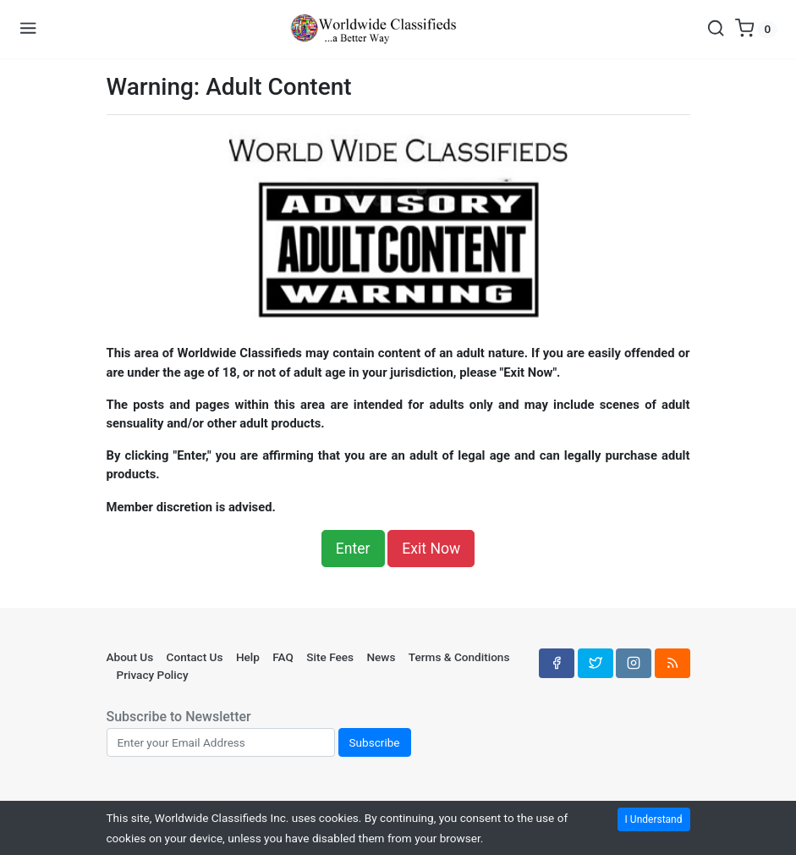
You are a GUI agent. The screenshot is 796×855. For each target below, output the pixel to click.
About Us (130, 657)
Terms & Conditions (459, 657)
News (380, 657)
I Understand (654, 819)
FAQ (283, 657)
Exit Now (431, 548)
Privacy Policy (153, 674)
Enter (353, 548)
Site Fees (330, 657)
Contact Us (195, 657)
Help (248, 657)
